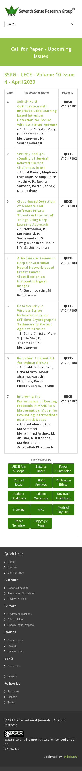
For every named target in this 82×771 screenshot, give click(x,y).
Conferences (15, 640)
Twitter (11, 702)
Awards (12, 645)
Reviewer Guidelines (20, 614)
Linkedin (12, 697)
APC (41, 509)
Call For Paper (16, 572)
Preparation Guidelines (21, 593)
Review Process (17, 598)
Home (11, 561)
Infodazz (71, 757)
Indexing (18, 509)
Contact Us (14, 666)
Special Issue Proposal (21, 625)
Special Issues (16, 651)
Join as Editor (16, 619)
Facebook (13, 691)
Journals (12, 567)
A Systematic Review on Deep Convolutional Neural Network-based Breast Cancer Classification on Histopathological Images (36, 272)
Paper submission (18, 587)
